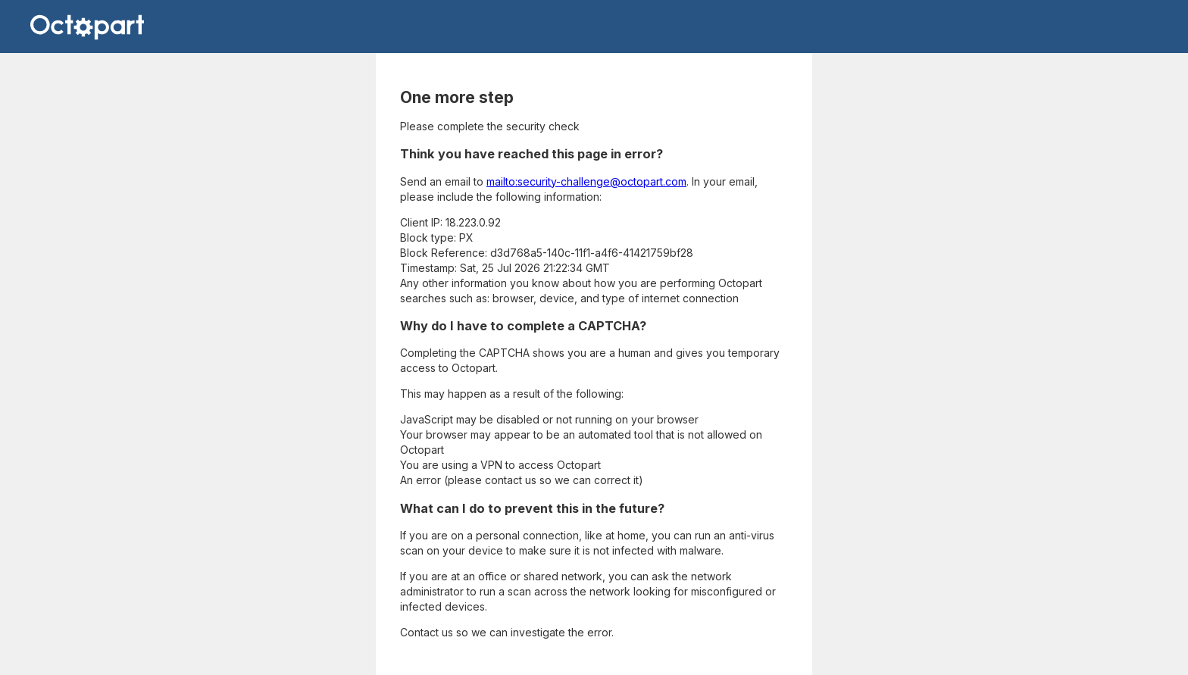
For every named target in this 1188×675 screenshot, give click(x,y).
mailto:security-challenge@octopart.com (586, 181)
